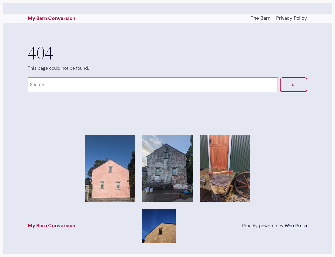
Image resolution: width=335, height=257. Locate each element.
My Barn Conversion (51, 18)
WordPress (296, 226)
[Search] (293, 84)
